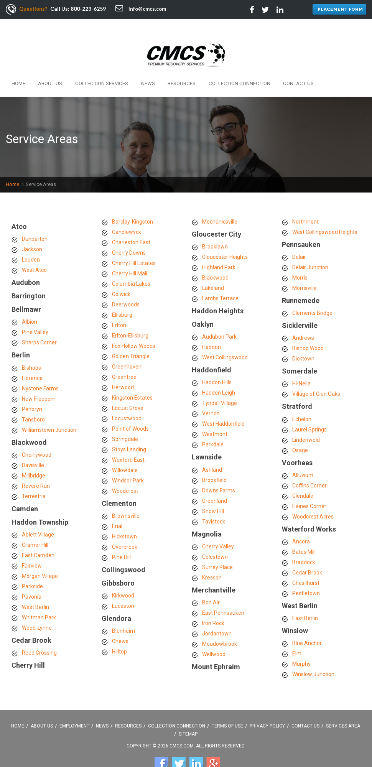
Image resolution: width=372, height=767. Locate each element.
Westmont (214, 418)
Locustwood (127, 401)
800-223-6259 (89, 8)
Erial (117, 509)
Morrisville (304, 271)
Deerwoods (126, 288)
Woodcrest (125, 474)
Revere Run (36, 469)
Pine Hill (121, 540)
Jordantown (217, 617)
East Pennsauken (223, 596)
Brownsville (126, 499)
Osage (300, 433)
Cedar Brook (307, 556)
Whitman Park (39, 601)
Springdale (125, 422)
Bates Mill (304, 535)
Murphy (301, 647)
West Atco (34, 253)
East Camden (38, 539)
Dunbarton (35, 222)
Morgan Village (40, 559)
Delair (299, 240)
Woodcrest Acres (313, 500)
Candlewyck (126, 215)
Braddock (303, 545)
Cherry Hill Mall (129, 256)
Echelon (301, 402)
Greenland (214, 484)
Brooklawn (215, 230)
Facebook (161, 747)
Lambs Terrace (220, 281)
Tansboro (33, 403)
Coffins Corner (309, 469)
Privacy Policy (267, 709)
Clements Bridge (312, 296)
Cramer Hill (35, 528)
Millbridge (33, 459)
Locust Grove (127, 391)
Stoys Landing (129, 433)
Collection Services (88, 68)
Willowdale (125, 453)
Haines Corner (309, 489)
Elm (296, 637)
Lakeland (213, 271)
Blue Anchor (307, 627)
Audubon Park (219, 320)
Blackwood (215, 261)
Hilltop (119, 635)
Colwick (121, 277)
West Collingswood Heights (324, 215)
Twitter (179, 747)
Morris (300, 261)
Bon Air (211, 586)
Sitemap (188, 717)
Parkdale (213, 428)
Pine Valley (35, 316)
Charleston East (131, 225)
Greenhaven (127, 350)
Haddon (211, 331)
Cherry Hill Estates (134, 246)
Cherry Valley (218, 530)
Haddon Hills (217, 366)
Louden (31, 243)
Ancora (301, 525)
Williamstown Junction (49, 413)
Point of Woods (130, 412)
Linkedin (196, 747)
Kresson (212, 561)
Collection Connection (208, 68)
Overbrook (124, 530)
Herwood (123, 370)
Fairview (32, 549)
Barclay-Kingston (132, 205)
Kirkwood (123, 579)
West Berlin (35, 591)
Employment (74, 709)
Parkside (32, 570)
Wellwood (214, 637)
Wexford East (128, 443)
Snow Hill (213, 494)
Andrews (303, 321)
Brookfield (214, 463)
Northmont (305, 205)
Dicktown (303, 342)
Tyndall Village (219, 387)
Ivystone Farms (40, 372)
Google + (213, 747)
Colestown (215, 540)
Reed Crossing (39, 636)
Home (16, 68)
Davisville (33, 448)
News (128, 68)
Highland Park (218, 250)
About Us (43, 68)
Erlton (119, 308)
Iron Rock (213, 606)
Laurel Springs (309, 413)
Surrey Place (217, 550)
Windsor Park (128, 464)
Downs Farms (218, 474)
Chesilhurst (305, 566)
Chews (120, 625)
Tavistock (213, 505)
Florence (32, 361)
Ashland (212, 453)
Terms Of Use (227, 709)
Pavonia (31, 580)
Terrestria (34, 479)
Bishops (31, 351)
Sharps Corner (39, 326)
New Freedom (39, 382)
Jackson (32, 232)
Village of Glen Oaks (316, 377)
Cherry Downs (129, 236)
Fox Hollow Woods (133, 329)
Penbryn (32, 392)
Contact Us (260, 68)
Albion (29, 305)
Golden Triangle (131, 339)
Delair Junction (310, 250)
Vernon (211, 397)
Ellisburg (122, 298)
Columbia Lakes (131, 267)
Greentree (124, 360)
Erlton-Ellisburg (130, 319)
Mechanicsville (219, 205)
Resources (157, 68)
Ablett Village (38, 518)
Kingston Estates (132, 381)
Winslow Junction (313, 658)
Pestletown (306, 576)
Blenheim (123, 614)
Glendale (302, 479)
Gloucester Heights (225, 240)
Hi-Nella (301, 367)
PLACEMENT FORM (338, 10)
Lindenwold (306, 423)
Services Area (343, 709)
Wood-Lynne (37, 611)
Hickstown (124, 520)
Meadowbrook (219, 627)
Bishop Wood (308, 332)
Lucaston (123, 589)
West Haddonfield (223, 407)
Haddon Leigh (218, 376)
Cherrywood (36, 438)
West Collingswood (225, 341)
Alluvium (302, 458)
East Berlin (305, 602)
